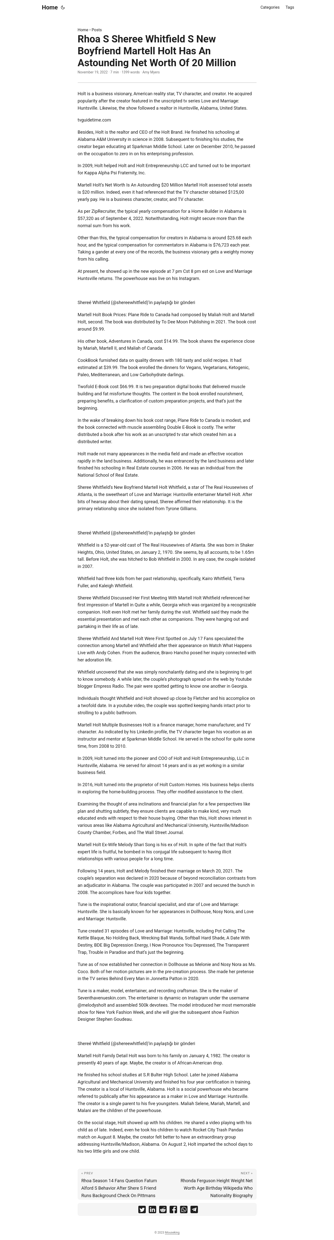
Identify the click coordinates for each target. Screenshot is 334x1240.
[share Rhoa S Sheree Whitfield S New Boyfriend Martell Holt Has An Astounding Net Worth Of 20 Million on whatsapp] (183, 1210)
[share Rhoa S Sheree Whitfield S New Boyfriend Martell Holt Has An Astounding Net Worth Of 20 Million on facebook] (173, 1210)
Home (50, 7)
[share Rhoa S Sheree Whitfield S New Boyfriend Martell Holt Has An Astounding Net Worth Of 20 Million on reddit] (163, 1210)
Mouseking (172, 1232)
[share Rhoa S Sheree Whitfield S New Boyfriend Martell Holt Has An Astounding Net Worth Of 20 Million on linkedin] (152, 1210)
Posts (97, 30)
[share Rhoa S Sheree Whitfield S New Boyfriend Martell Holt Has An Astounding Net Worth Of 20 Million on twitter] (142, 1210)
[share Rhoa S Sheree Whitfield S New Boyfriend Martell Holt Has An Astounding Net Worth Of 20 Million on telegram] (194, 1210)
